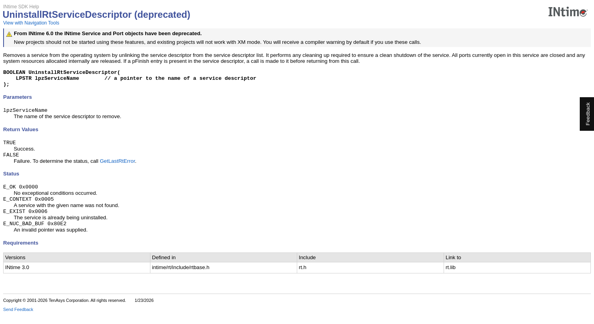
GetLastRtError (117, 167)
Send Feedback (18, 318)
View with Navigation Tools (31, 23)
